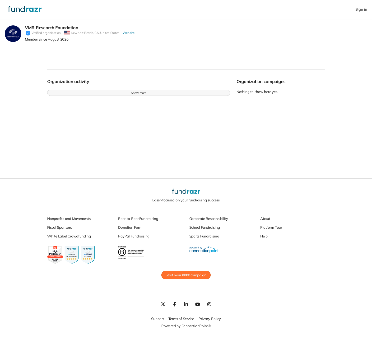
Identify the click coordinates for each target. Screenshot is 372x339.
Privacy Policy (210, 321)
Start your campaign (186, 277)
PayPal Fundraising (133, 239)
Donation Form (130, 230)
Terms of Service (181, 321)
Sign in (361, 9)
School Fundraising (204, 230)
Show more (138, 95)
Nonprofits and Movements (69, 221)
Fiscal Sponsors (59, 230)
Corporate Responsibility (208, 221)
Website (128, 35)
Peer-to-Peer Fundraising (138, 221)
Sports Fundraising (204, 239)
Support (157, 321)
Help (264, 239)
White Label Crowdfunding (69, 239)
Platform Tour (271, 230)
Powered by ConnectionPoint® (186, 328)
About (265, 221)
